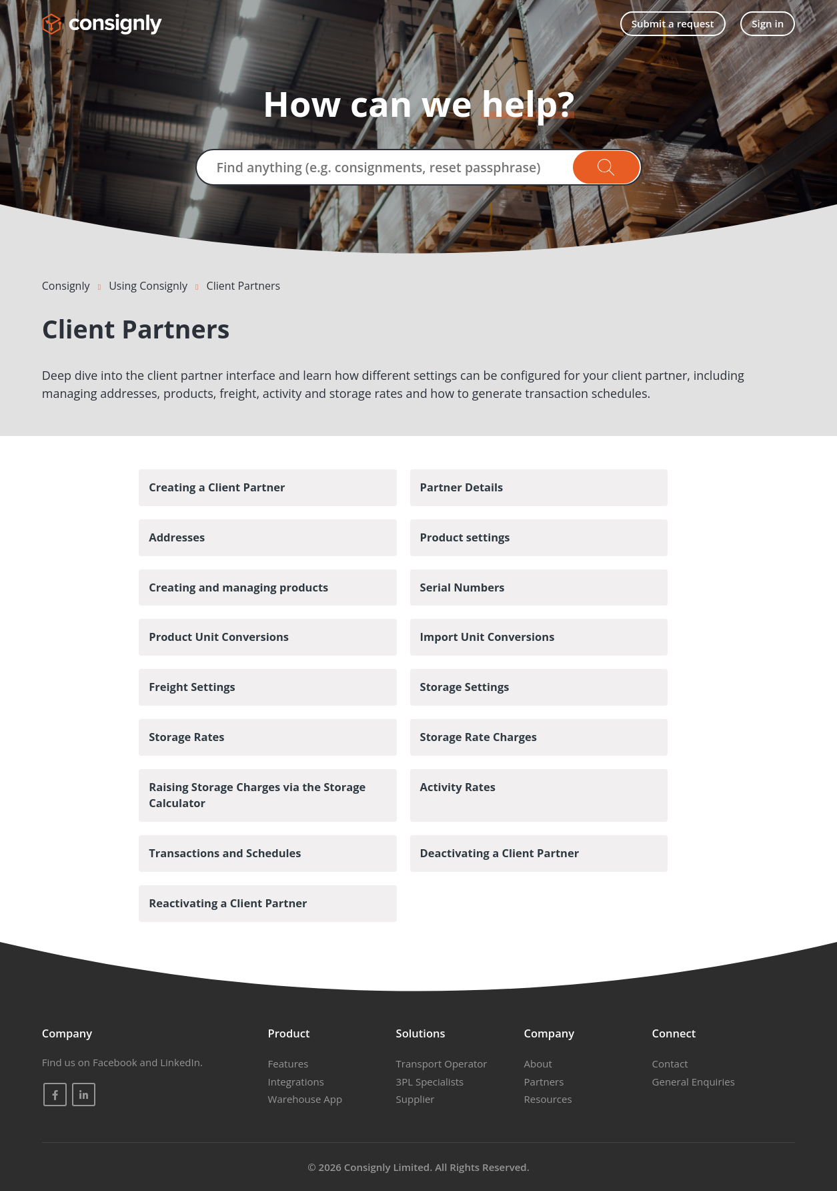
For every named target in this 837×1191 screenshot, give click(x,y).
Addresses (177, 537)
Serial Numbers (462, 587)
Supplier (415, 1099)
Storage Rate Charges (478, 736)
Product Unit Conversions (219, 636)
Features (288, 1063)
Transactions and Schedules (225, 853)
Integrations (296, 1081)
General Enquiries (693, 1081)
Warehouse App (305, 1099)
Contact (670, 1063)
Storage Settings (465, 686)
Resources (548, 1099)
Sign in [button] (768, 23)
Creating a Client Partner (217, 487)
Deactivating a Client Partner (500, 853)
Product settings (465, 537)
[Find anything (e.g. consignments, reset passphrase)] (418, 167)
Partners (544, 1081)
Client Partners (244, 285)
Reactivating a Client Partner (228, 903)
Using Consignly (148, 285)
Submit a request (673, 23)
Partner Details (462, 487)
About (538, 1063)
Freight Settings (192, 686)
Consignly (66, 285)
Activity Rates (458, 786)
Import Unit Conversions (487, 636)
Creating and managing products (238, 587)
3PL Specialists (430, 1081)
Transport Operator (442, 1063)
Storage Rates (186, 736)
